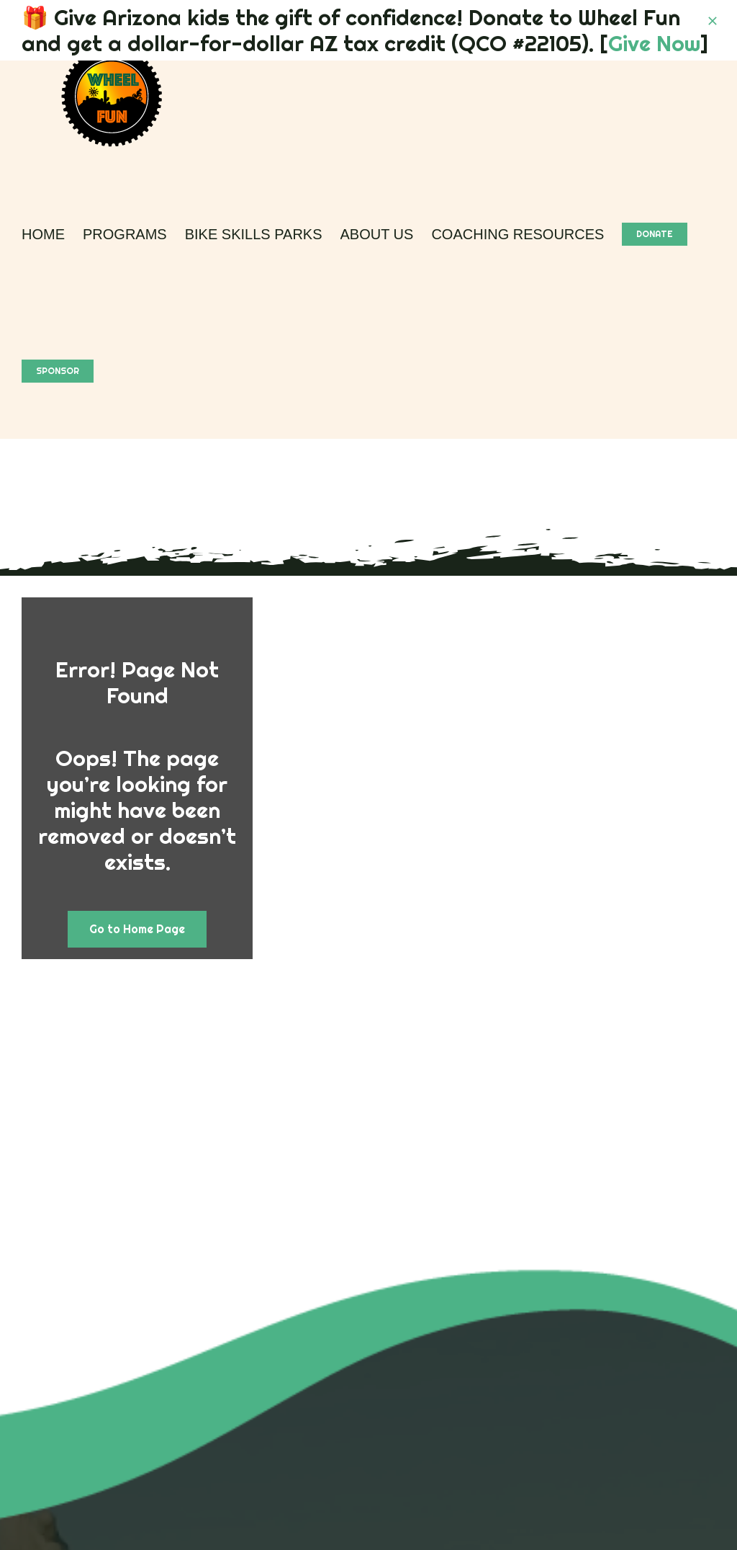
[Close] (712, 20)
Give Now (654, 43)
